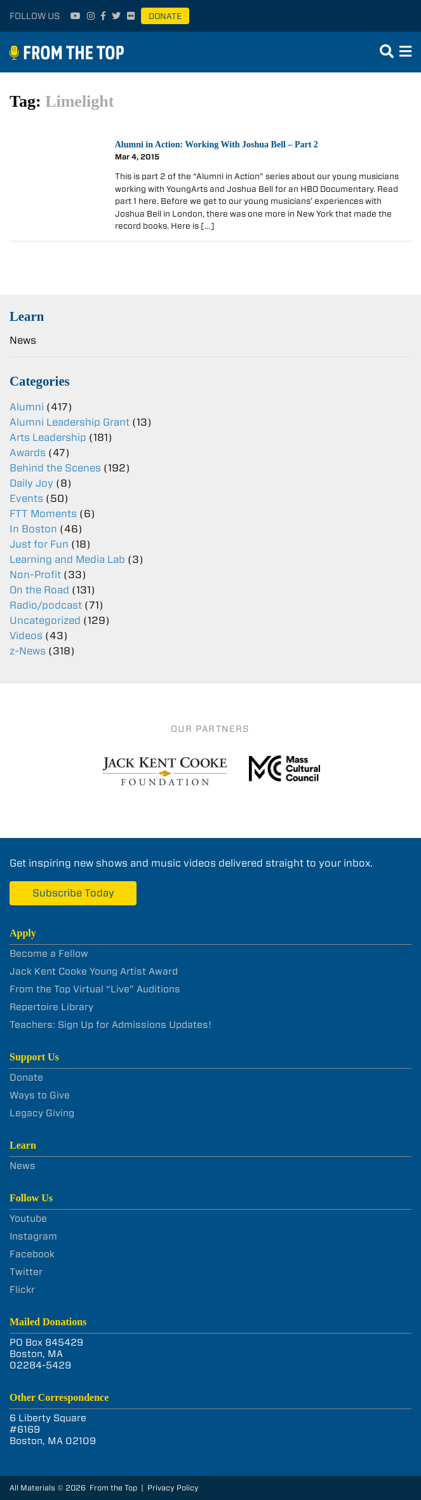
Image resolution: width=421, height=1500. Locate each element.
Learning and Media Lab (67, 559)
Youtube (28, 1218)
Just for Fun (39, 544)
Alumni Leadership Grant (70, 422)
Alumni (27, 407)
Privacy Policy (173, 1487)
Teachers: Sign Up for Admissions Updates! (110, 1024)
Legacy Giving (42, 1113)
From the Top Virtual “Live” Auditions (95, 989)
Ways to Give (40, 1095)
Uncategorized (45, 620)
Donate (165, 16)
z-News (28, 651)
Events (26, 498)
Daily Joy (31, 483)
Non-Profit (35, 575)
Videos (26, 636)
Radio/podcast (46, 605)
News (23, 340)
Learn (27, 316)
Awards (28, 453)
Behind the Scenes (55, 468)
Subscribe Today (73, 893)
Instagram (33, 1236)
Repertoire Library (51, 1007)
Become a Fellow (49, 953)
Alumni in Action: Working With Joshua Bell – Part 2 (216, 144)
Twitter (26, 1272)
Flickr (22, 1289)
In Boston (33, 529)
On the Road (39, 590)
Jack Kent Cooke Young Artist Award (94, 971)
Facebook (32, 1254)
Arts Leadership (48, 437)
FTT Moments (43, 514)
